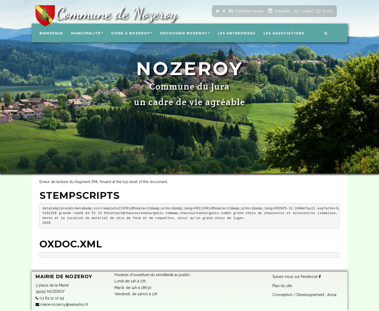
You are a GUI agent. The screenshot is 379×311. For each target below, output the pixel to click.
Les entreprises (237, 33)
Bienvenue (51, 33)
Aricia (331, 295)
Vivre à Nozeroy (131, 33)
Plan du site (282, 286)
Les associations (283, 33)
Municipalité (87, 33)
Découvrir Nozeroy (185, 33)
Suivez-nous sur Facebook (296, 276)
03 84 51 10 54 (50, 298)
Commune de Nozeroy (114, 13)
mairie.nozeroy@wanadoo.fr (62, 304)
